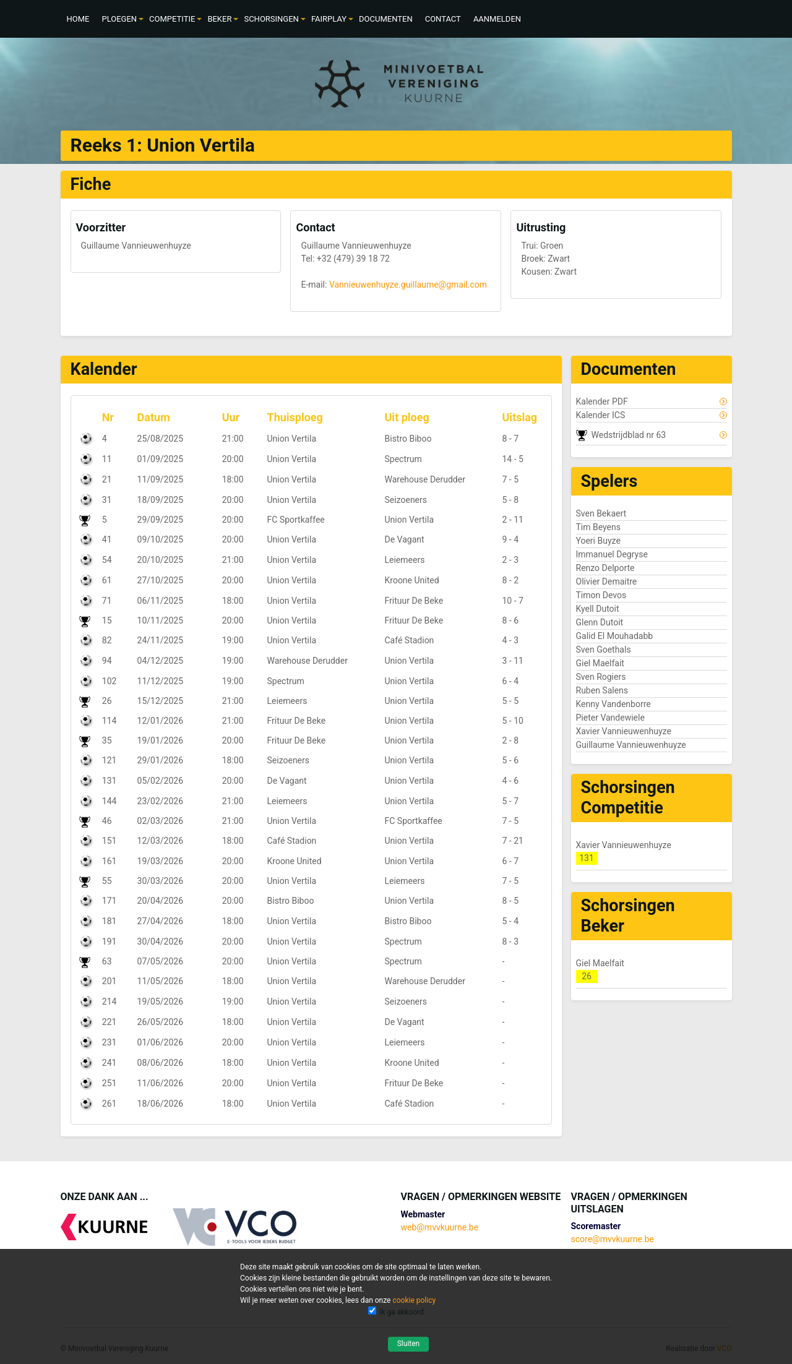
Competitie (172, 19)
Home (78, 19)
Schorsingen (271, 19)
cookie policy (414, 1300)
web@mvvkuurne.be (439, 1227)
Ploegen (119, 19)
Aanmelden (497, 19)
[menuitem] (78, 19)
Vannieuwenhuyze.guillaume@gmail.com (408, 285)
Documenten (386, 19)
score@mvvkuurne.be (612, 1239)
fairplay (328, 19)
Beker (219, 19)
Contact (443, 19)
